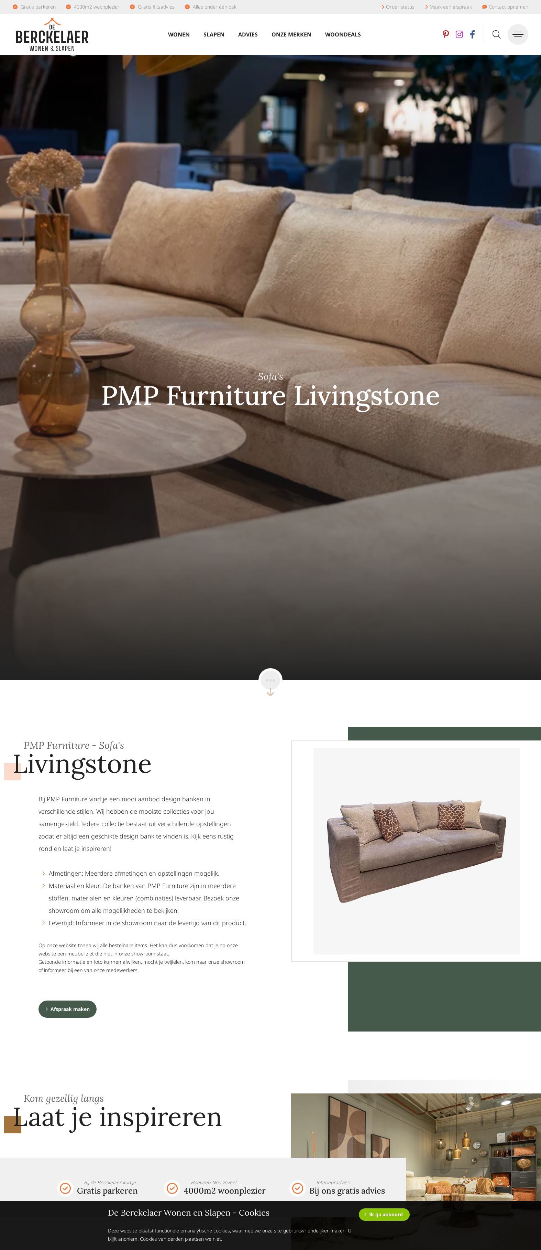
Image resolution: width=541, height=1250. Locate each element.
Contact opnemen (508, 6)
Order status (400, 6)
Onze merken (291, 34)
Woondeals (343, 34)
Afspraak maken (70, 1009)
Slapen (213, 34)
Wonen (179, 34)
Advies (248, 34)
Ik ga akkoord (386, 1214)
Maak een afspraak (451, 6)
